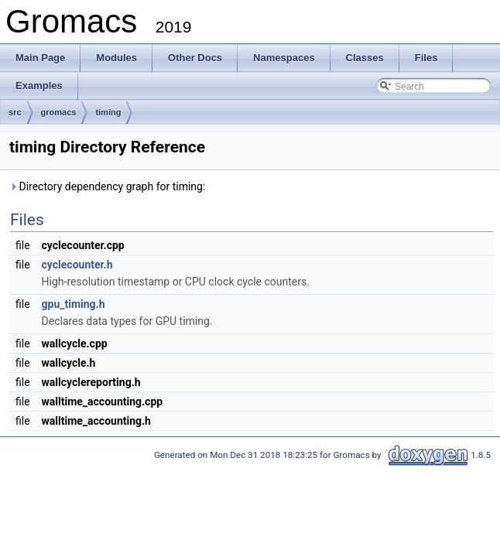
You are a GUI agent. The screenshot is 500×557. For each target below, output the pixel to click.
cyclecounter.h (77, 264)
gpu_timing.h (73, 304)
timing (108, 112)
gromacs (59, 112)
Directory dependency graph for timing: (107, 186)
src (15, 112)
